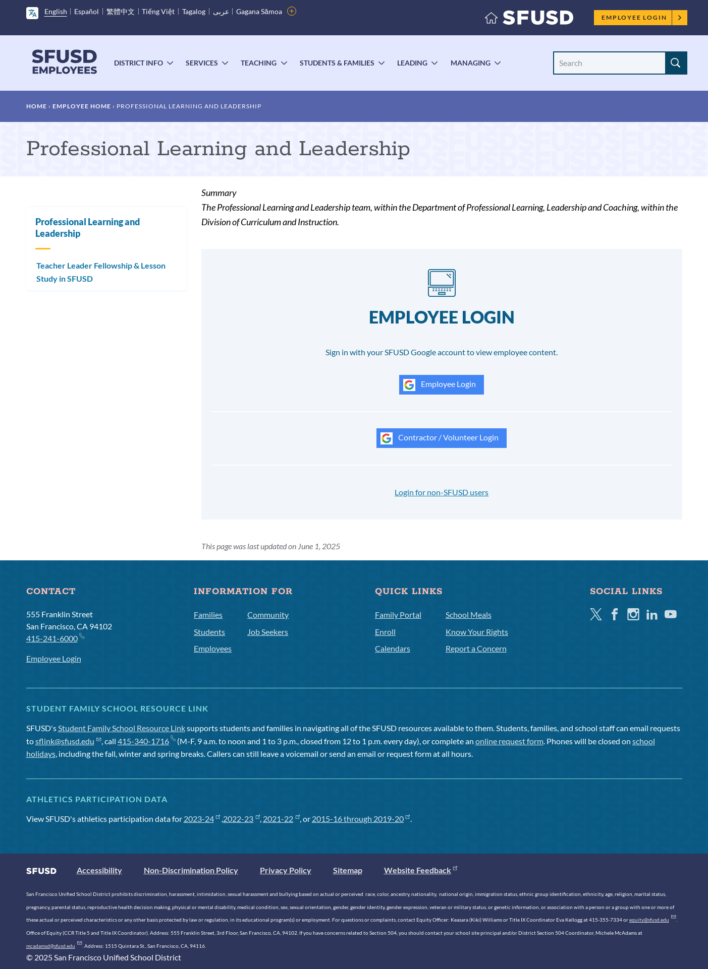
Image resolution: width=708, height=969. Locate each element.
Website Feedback (421, 870)
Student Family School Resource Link (121, 728)
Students (209, 631)
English (55, 11)
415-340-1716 (147, 741)
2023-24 (202, 818)
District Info (138, 62)
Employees (213, 648)
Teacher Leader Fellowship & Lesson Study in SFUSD (101, 272)
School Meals (469, 614)
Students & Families (337, 62)
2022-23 (241, 818)
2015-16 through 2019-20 (361, 818)
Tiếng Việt (158, 11)
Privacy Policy (285, 870)
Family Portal (398, 614)
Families (208, 614)
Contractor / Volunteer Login (439, 438)
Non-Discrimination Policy (191, 870)
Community (268, 614)
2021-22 (281, 818)
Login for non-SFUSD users (441, 492)
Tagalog (193, 11)
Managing (471, 62)
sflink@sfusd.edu (68, 741)
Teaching (259, 62)
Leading (412, 62)
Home (36, 106)
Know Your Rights (477, 631)
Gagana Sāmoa (259, 11)
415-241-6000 (55, 637)
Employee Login (642, 17)
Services (202, 62)
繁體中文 (120, 11)
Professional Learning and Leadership (87, 227)
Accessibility (99, 870)
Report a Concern (476, 648)
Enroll (385, 631)
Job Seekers (267, 631)
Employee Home (81, 106)
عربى (221, 11)
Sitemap (347, 870)
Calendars (392, 648)
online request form (509, 741)
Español (86, 11)
